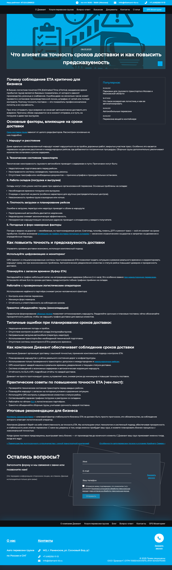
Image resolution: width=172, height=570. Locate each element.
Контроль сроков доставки (20, 417)
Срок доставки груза (17, 132)
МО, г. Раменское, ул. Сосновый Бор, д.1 (66, 550)
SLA (33, 401)
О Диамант (40, 9)
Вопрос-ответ (84, 9)
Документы (111, 9)
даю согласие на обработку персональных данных (109, 491)
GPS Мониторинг (154, 10)
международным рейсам (106, 361)
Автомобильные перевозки (117, 111)
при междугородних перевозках (140, 277)
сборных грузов (44, 314)
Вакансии (98, 9)
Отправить (91, 496)
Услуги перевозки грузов (61, 9)
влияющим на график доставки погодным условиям (63, 234)
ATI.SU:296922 (27, 2)
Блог (114, 523)
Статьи (136, 9)
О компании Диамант (70, 523)
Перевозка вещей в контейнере (119, 119)
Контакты (125, 9)
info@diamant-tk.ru (128, 2)
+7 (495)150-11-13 (157, 2)
